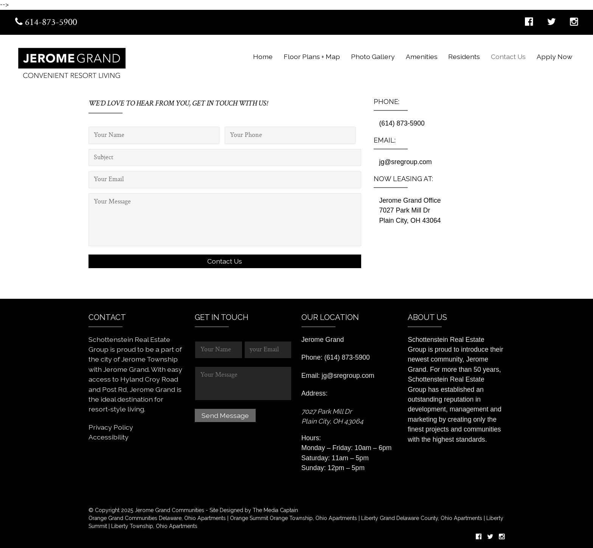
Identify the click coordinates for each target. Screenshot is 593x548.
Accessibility (108, 437)
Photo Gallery (373, 57)
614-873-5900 (46, 22)
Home (263, 57)
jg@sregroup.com (405, 162)
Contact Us (508, 57)
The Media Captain (275, 510)
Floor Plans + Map (312, 57)
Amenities (422, 57)
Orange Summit (249, 518)
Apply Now (554, 57)
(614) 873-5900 (402, 123)
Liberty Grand (377, 518)
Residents (464, 57)
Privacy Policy (110, 427)
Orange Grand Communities (122, 518)
